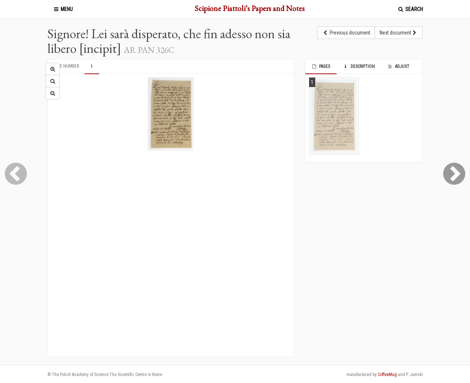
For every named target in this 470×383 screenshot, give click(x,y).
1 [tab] (91, 66)
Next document (399, 33)
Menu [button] (63, 9)
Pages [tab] (320, 66)
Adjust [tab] (398, 66)
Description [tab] (358, 66)
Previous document (346, 33)
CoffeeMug (387, 374)
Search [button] (410, 9)
